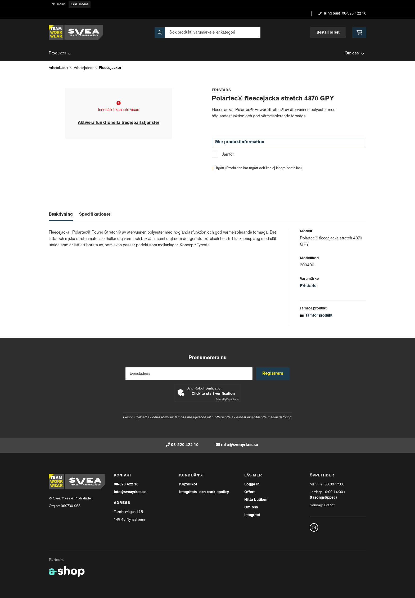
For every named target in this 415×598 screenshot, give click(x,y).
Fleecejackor (110, 68)
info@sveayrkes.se (239, 445)
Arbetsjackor (83, 68)
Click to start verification (213, 394)
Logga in (251, 484)
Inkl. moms (58, 4)
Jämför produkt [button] (316, 315)
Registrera (273, 374)
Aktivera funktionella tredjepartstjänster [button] (118, 123)
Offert (249, 492)
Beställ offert (328, 32)
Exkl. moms (79, 4)
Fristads (308, 286)
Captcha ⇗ (227, 399)
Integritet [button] (252, 515)
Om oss (251, 507)
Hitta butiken (255, 500)
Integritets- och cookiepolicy (204, 492)
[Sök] (207, 32)
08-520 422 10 (354, 13)
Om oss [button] (354, 53)
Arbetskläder (58, 68)
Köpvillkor (188, 484)
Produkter (60, 54)
